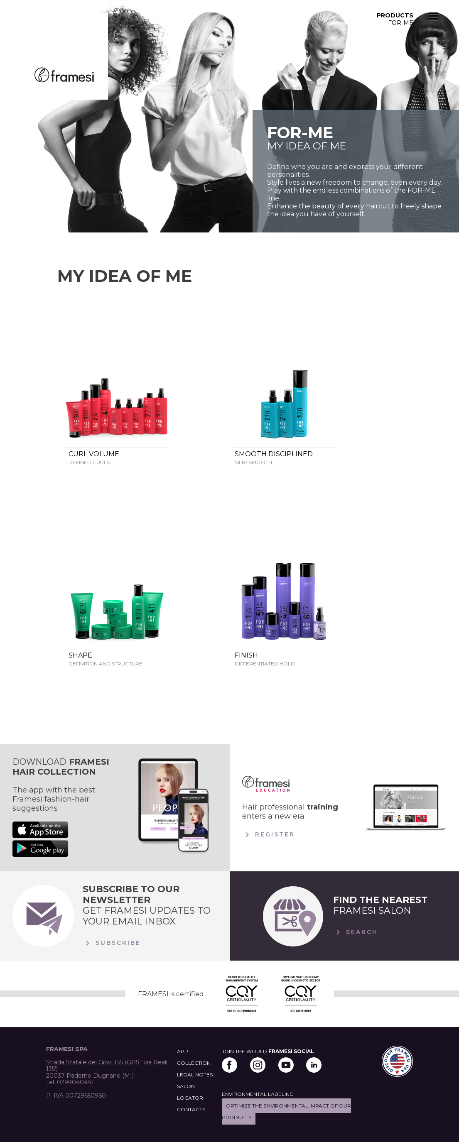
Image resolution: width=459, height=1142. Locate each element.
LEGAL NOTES (195, 1074)
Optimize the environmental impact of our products (286, 1111)
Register (268, 835)
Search (355, 932)
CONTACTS (191, 1109)
